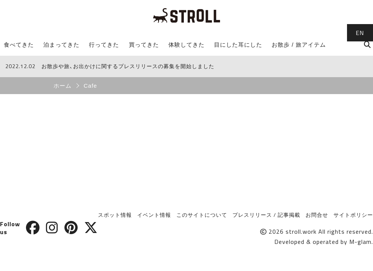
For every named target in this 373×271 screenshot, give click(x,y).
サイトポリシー (353, 215)
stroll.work (301, 231)
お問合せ (317, 215)
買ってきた (144, 44)
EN (360, 32)
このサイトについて (201, 215)
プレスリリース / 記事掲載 (266, 215)
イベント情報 (154, 215)
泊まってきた (61, 44)
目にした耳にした (238, 44)
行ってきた (104, 44)
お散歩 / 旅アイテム (299, 44)
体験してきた (186, 44)
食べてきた (19, 44)
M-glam (360, 241)
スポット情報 (115, 215)
